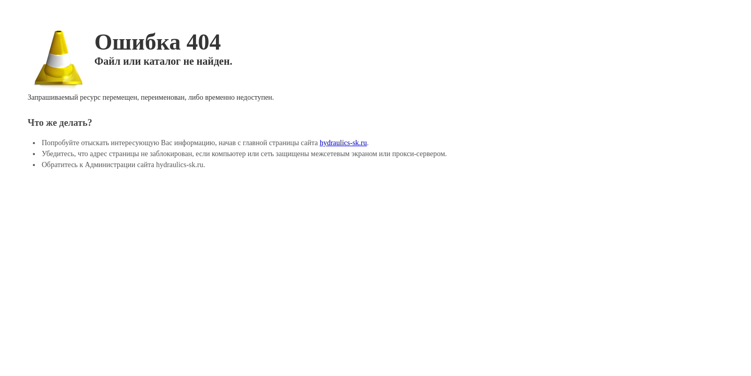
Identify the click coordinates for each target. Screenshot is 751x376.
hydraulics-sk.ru (343, 143)
